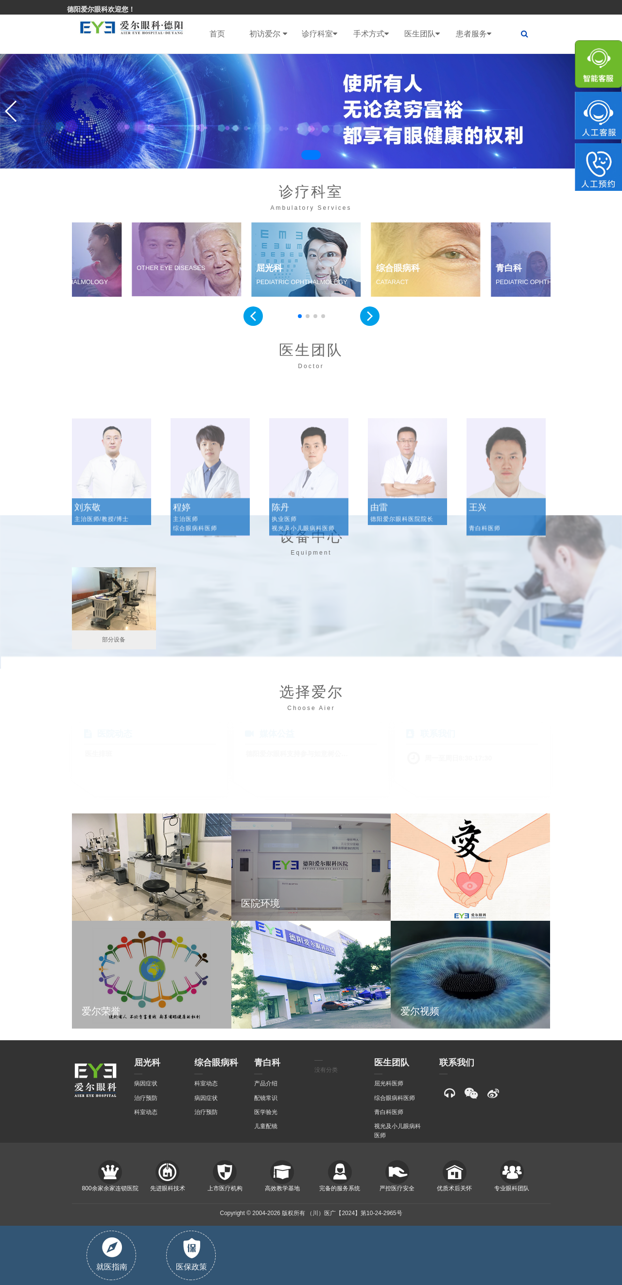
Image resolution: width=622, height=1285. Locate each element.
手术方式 (371, 34)
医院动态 (114, 734)
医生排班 (98, 754)
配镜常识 (265, 1098)
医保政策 (191, 1254)
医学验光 (265, 1112)
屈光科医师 (388, 1083)
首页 (217, 34)
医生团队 (422, 34)
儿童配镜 (265, 1126)
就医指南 (111, 1254)
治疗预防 (145, 1098)
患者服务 (473, 34)
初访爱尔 (268, 34)
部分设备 (113, 639)
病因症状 (145, 1083)
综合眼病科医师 (394, 1098)
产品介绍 (265, 1083)
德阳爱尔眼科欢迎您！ (101, 9)
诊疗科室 (319, 34)
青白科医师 (388, 1112)
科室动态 (145, 1112)
